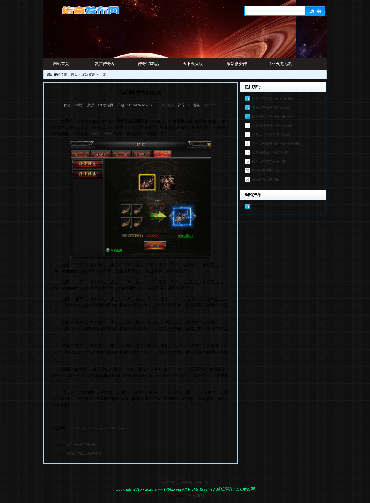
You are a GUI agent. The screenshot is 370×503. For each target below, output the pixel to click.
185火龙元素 (281, 64)
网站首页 (61, 64)
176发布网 (195, 495)
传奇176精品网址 (149, 66)
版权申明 (201, 483)
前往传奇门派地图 (81, 445)
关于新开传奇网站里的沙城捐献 (276, 143)
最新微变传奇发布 (237, 66)
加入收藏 (167, 105)
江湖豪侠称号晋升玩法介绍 (272, 126)
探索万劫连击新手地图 (84, 453)
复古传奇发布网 (105, 66)
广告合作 (185, 483)
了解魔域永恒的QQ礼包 (270, 152)
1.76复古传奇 (100, 134)
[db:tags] (210, 105)
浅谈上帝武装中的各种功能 (272, 99)
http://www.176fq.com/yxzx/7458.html (97, 428)
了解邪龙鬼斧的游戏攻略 (271, 108)
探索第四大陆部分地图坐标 (272, 117)
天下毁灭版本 (193, 66)
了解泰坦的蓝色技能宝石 (271, 135)
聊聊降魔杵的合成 (266, 170)
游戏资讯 (88, 74)
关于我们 (169, 483)
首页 (74, 74)
